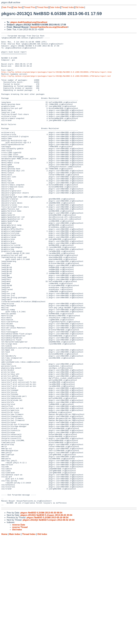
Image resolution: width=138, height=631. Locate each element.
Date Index (55, 7)
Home (4, 628)
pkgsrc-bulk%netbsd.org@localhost (28, 22)
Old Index (79, 7)
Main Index (14, 628)
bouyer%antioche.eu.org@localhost (49, 27)
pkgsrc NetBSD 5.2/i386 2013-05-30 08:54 (41, 607)
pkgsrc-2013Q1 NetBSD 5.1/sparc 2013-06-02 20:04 (46, 609)
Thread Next (42, 7)
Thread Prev (29, 7)
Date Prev (6, 7)
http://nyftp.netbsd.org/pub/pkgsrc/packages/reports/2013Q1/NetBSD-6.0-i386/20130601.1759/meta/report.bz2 (56, 84)
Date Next (17, 7)
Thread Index (67, 7)
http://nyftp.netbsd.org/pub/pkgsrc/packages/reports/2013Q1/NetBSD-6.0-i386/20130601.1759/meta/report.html (56, 79)
